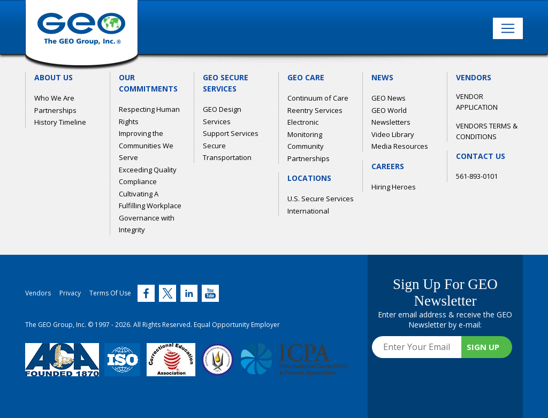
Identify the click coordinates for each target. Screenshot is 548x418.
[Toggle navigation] (508, 28)
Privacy (70, 293)
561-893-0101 (477, 176)
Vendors (38, 293)
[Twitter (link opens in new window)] (146, 293)
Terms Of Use (110, 293)
